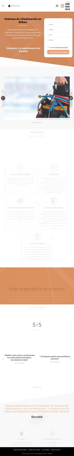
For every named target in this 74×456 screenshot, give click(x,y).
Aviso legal (45, 450)
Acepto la (58, 47)
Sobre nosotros (56, 450)
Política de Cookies (34, 450)
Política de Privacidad (20, 450)
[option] (37, 98)
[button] (3, 98)
